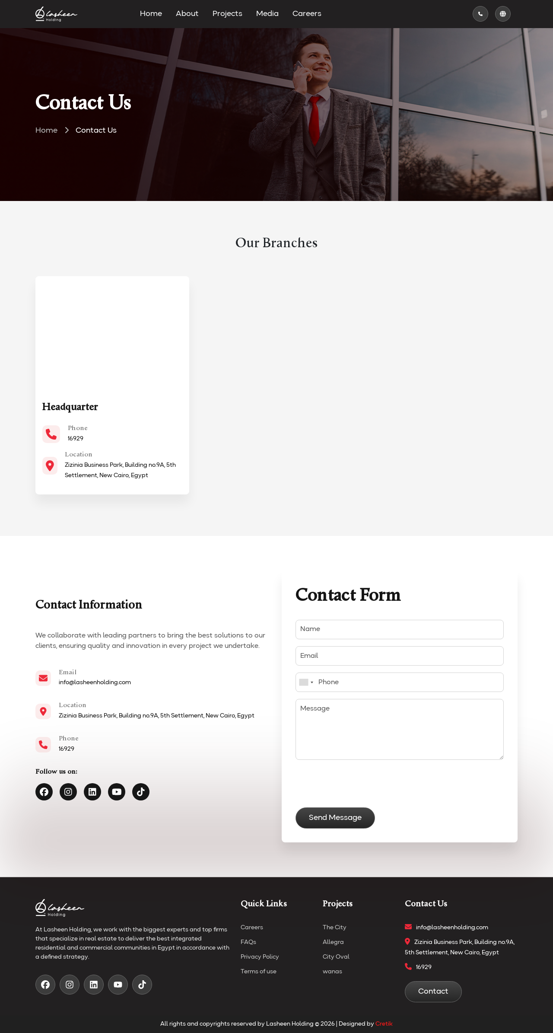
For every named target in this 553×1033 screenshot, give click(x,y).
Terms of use (258, 972)
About (187, 14)
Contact (433, 991)
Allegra (333, 942)
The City (334, 928)
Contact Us (96, 130)
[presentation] (361, 783)
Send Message (335, 818)
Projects (227, 14)
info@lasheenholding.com (95, 682)
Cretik (384, 1024)
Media (267, 14)
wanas (332, 972)
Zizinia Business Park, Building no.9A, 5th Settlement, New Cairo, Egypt (156, 716)
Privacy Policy (260, 957)
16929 (75, 439)
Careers (306, 14)
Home (151, 14)
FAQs (248, 942)
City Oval (336, 957)
